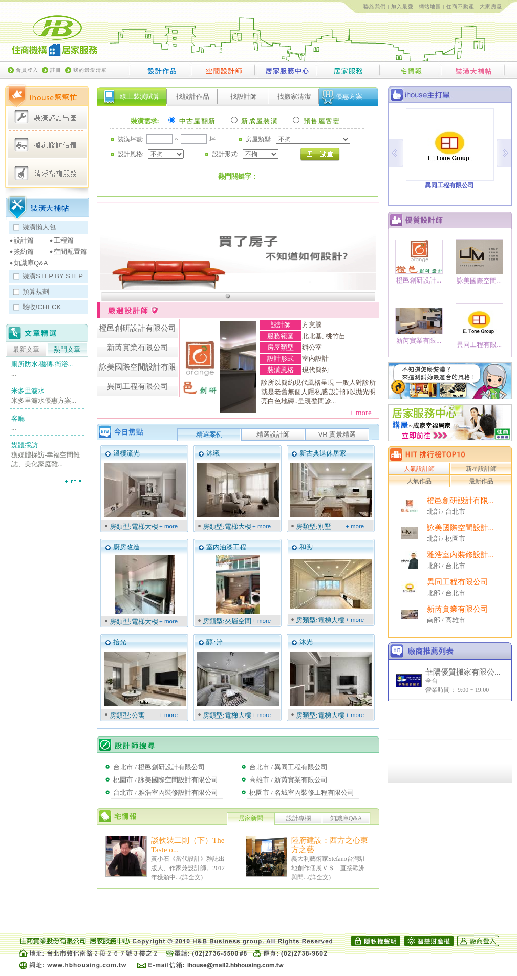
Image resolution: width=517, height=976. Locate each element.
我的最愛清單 (90, 70)
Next (504, 153)
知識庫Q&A (31, 263)
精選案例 (209, 434)
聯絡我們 (374, 6)
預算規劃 (36, 291)
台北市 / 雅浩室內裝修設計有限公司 (165, 792)
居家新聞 (251, 818)
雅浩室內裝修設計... (460, 555)
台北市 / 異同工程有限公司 (288, 767)
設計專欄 (298, 818)
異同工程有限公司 (457, 582)
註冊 (55, 70)
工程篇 (64, 240)
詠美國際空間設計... (460, 528)
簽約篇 (24, 251)
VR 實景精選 (337, 434)
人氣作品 (419, 481)
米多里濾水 (28, 391)
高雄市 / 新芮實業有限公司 (288, 780)
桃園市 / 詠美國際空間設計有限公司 (165, 780)
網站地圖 (430, 6)
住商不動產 (460, 6)
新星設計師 (481, 468)
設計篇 (24, 240)
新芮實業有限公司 (457, 609)
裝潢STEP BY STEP (53, 276)
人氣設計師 (419, 468)
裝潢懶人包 (39, 227)
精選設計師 (273, 434)
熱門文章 (67, 349)
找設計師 (243, 96)
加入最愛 (402, 6)
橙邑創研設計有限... (460, 500)
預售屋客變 (316, 121)
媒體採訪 (24, 445)
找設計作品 (192, 96)
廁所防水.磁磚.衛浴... (42, 364)
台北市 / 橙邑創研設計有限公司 (159, 767)
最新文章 (26, 349)
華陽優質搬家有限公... (462, 672)
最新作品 (481, 481)
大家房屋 (491, 6)
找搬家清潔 (294, 96)
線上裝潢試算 (140, 96)
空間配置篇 (70, 251)
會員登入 (27, 70)
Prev (396, 153)
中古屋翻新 (192, 121)
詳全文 (191, 877)
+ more (363, 412)
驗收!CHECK (42, 307)
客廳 (18, 418)
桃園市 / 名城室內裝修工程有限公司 (301, 792)
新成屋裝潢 (254, 121)
